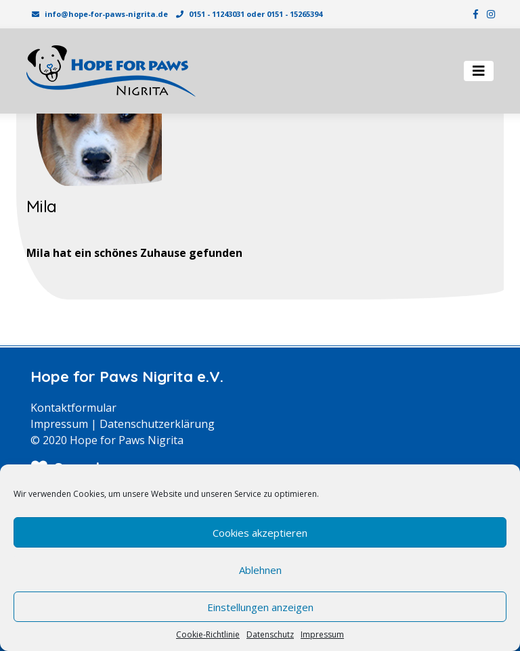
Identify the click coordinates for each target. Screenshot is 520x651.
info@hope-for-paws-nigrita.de (106, 14)
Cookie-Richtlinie (208, 634)
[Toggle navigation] (479, 71)
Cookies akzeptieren (260, 532)
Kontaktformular (73, 407)
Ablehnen (260, 570)
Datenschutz (270, 634)
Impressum (322, 634)
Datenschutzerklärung (157, 423)
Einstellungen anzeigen (260, 607)
